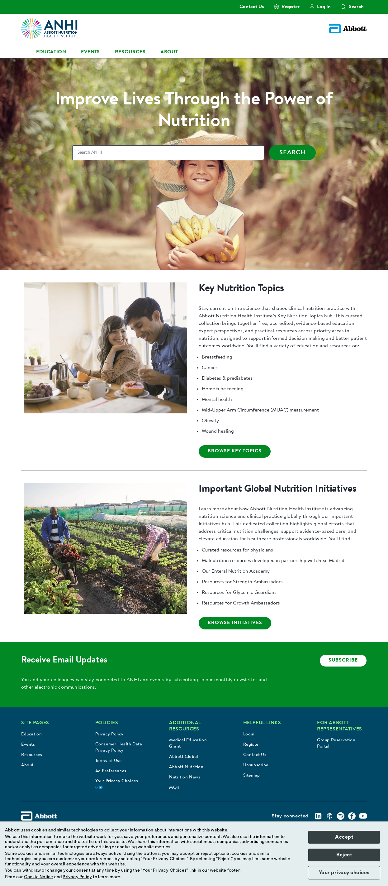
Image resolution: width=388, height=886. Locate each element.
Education (31, 734)
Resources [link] (130, 52)
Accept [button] (344, 837)
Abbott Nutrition (186, 767)
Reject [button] (344, 854)
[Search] (168, 152)
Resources (31, 755)
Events (28, 745)
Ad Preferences (110, 771)
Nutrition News (184, 777)
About (27, 765)
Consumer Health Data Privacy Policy (118, 747)
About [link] (169, 52)
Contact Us (255, 755)
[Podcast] (329, 816)
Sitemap (251, 775)
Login (249, 734)
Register (251, 745)
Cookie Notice (38, 877)
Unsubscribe (256, 765)
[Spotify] (340, 816)
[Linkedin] (318, 816)
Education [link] (51, 52)
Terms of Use (108, 761)
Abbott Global (183, 757)
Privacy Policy (109, 734)
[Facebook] (352, 816)
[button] (343, 6)
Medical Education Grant (188, 743)
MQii (174, 788)
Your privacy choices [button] (344, 872)
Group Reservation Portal (336, 743)
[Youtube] (363, 816)
